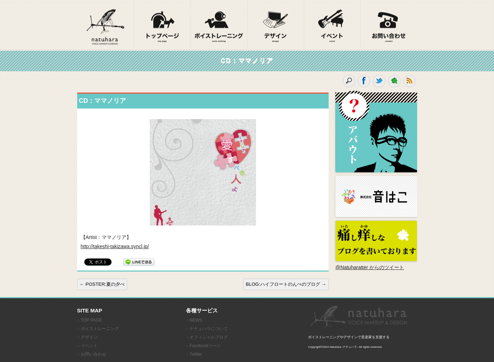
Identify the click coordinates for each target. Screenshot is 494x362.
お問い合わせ (93, 354)
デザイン (89, 337)
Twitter (195, 354)
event (332, 41)
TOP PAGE (91, 320)
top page (162, 41)
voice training (219, 41)
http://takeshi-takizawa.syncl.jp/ (115, 246)
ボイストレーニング (100, 328)
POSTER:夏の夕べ (102, 284)
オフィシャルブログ (208, 337)
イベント (89, 345)
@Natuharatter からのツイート (369, 267)
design (275, 41)
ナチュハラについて (208, 328)
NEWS (195, 320)
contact (388, 41)
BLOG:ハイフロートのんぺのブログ (286, 284)
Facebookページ (205, 345)
